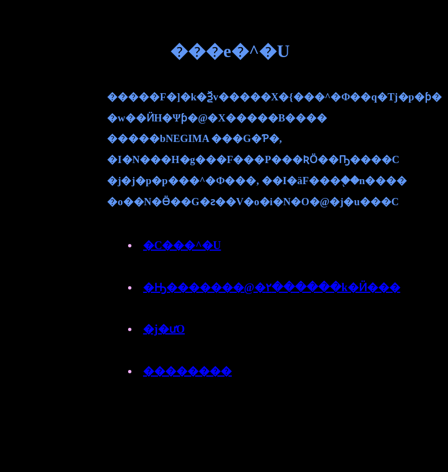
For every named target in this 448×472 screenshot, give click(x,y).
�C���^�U (182, 245)
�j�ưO (164, 329)
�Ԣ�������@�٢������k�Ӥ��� (271, 287)
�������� (187, 371)
